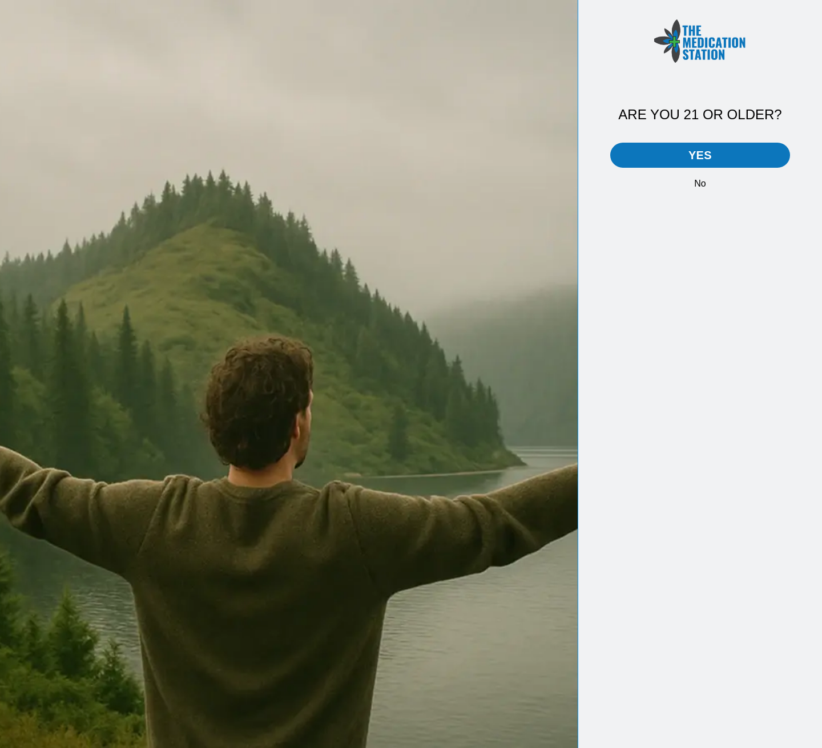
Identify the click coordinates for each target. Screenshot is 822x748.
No (700, 183)
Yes (700, 155)
